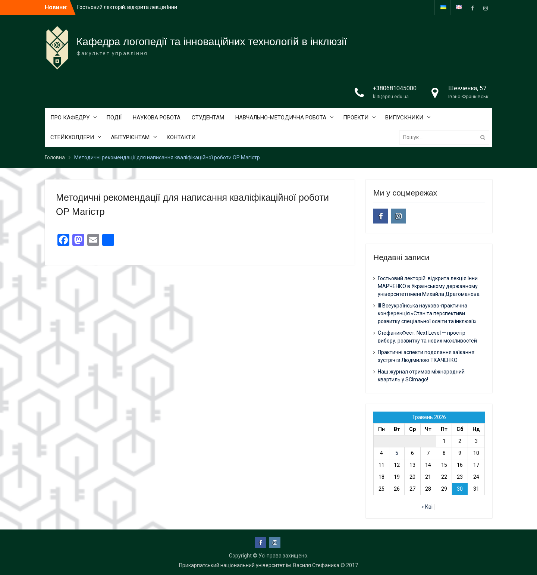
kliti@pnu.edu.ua (391, 96)
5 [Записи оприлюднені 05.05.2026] (396, 453)
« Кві (427, 507)
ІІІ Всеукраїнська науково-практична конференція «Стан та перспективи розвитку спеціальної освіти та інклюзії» (427, 313)
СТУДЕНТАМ (208, 117)
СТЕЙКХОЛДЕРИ (72, 137)
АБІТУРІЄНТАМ (130, 137)
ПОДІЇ (114, 117)
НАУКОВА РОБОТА (156, 117)
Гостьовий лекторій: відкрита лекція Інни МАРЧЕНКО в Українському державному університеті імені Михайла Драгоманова (429, 286)
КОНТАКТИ (180, 137)
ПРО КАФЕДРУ (70, 117)
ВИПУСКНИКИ (404, 117)
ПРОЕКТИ (355, 117)
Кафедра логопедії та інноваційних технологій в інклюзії (211, 41)
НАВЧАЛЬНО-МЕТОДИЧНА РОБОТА (280, 117)
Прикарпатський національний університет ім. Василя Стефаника (259, 565)
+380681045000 (395, 88)
